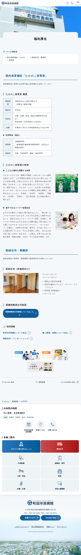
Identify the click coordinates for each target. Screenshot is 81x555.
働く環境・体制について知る (56, 333)
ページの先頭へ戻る (68, 382)
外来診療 (21, 463)
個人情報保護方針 (37, 527)
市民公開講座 (60, 489)
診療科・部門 (60, 463)
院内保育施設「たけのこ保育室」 (16, 59)
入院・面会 (21, 476)
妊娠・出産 (21, 489)
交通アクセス (28, 518)
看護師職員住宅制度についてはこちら (19, 313)
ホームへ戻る (9, 382)
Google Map (54, 518)
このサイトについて (22, 527)
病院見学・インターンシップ (16, 339)
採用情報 (41, 382)
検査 (59, 476)
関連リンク (50, 527)
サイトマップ (61, 527)
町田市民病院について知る (15, 333)
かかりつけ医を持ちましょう (21, 449)
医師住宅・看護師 (39, 57)
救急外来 (60, 449)
